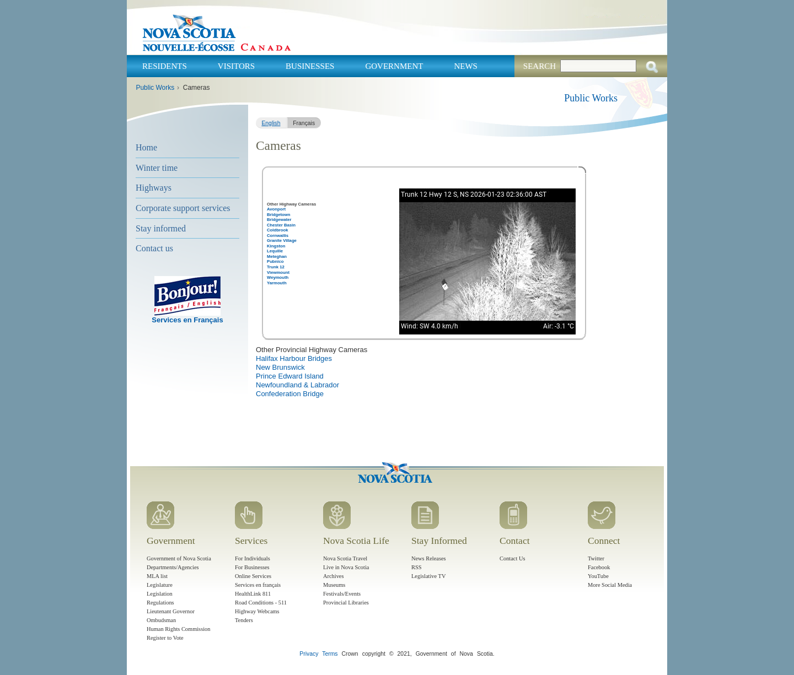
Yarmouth (277, 282)
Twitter (596, 558)
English (270, 123)
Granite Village (282, 240)
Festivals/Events (342, 594)
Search (539, 66)
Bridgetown (278, 214)
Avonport (276, 209)
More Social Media (610, 585)
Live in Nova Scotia (346, 567)
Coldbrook (277, 230)
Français (304, 123)
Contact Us (512, 558)
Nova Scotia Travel (345, 558)
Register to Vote (165, 638)
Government (394, 66)
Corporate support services (183, 208)
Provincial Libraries (346, 603)
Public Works (155, 87)
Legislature (160, 585)
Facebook (599, 567)
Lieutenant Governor (171, 611)
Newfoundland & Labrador (297, 385)
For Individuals (252, 558)
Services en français (258, 585)
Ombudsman (161, 620)
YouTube (598, 576)
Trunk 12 (276, 266)
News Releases (428, 558)
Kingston (276, 246)
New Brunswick (280, 367)
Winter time (157, 167)
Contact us (154, 248)
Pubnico (275, 261)
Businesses (310, 66)
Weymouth (277, 277)
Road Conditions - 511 (261, 603)
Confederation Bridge (290, 394)
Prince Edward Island (290, 376)
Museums (334, 585)
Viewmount (278, 272)
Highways (153, 187)
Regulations (160, 603)
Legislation (160, 594)
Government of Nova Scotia (179, 558)
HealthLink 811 (253, 594)
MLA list (157, 576)
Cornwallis (277, 235)
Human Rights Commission (178, 629)
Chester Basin (281, 225)
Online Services (253, 576)
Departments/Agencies (173, 567)
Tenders (244, 620)
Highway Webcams (257, 611)
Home (146, 147)
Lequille (275, 251)
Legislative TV (428, 576)
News (466, 66)
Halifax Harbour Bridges (294, 358)
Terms (329, 654)
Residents (164, 66)
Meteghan (277, 256)
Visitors (236, 66)
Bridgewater (279, 219)
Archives (333, 576)
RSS (416, 567)
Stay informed (161, 228)
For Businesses (252, 567)
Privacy (308, 654)
